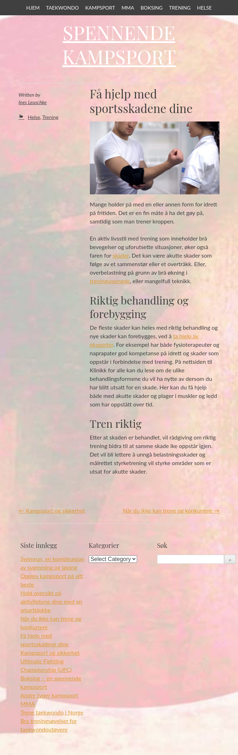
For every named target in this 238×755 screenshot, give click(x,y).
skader (121, 255)
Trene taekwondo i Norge (52, 712)
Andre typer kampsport (49, 695)
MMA (127, 8)
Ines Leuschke (32, 102)
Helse (204, 8)
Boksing (152, 8)
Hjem (33, 8)
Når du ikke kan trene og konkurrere (171, 510)
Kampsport (100, 8)
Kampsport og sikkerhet (51, 510)
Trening (180, 8)
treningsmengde (110, 280)
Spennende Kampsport (119, 44)
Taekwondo (62, 8)
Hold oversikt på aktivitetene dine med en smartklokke (51, 601)
